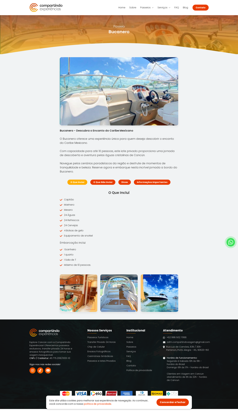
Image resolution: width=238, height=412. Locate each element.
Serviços (164, 7)
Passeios (147, 7)
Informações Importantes (152, 182)
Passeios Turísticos (97, 337)
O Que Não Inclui (102, 182)
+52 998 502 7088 (175, 337)
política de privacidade (97, 404)
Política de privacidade (139, 370)
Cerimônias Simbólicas (100, 356)
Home (121, 7)
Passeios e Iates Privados (101, 360)
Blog (185, 7)
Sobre (132, 7)
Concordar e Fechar (172, 402)
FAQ (176, 7)
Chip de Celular (96, 346)
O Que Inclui (77, 182)
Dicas (124, 182)
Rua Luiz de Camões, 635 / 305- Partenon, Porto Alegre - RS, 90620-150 (186, 350)
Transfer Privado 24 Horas (101, 342)
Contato (201, 7)
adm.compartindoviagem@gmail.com (186, 342)
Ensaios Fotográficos (98, 351)
